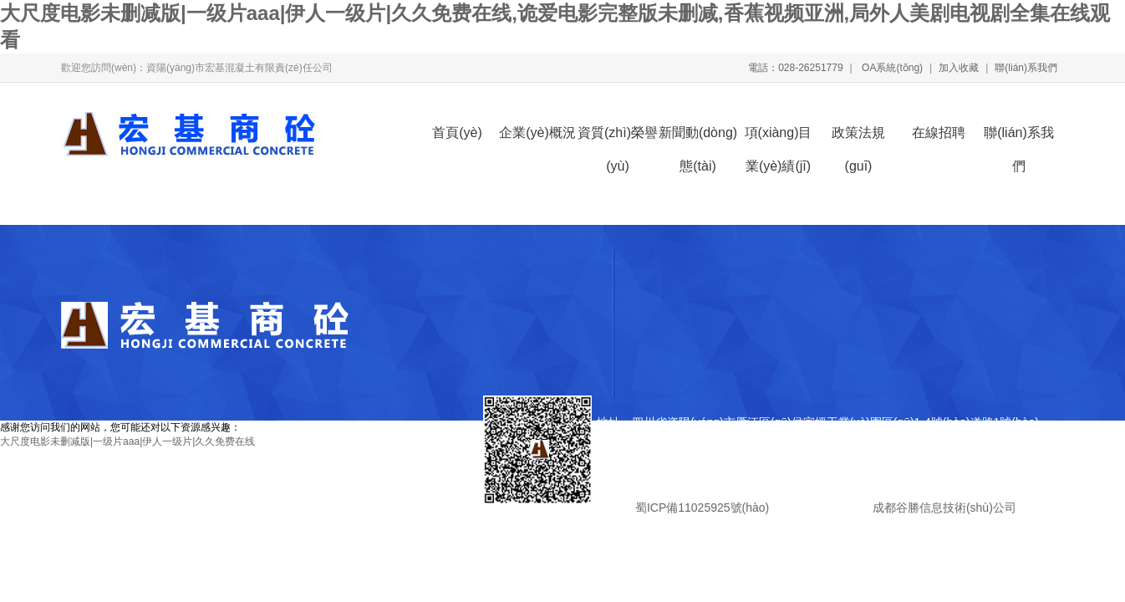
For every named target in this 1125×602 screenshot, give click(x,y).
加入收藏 (959, 68)
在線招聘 (938, 132)
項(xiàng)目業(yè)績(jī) (778, 137)
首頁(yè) (457, 132)
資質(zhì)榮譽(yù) (618, 137)
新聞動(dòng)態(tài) (698, 137)
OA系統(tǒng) (891, 68)
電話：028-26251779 (795, 68)
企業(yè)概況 (537, 132)
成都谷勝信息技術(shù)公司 (942, 507)
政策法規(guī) (858, 137)
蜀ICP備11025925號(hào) (702, 507)
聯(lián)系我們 (1026, 68)
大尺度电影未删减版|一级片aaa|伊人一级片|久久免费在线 (127, 441)
